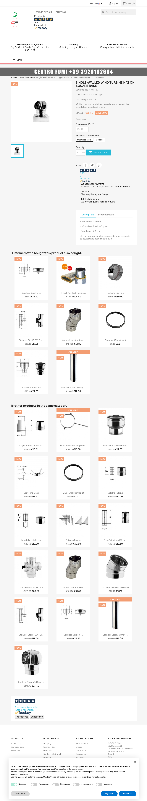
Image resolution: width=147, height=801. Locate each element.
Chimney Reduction (31, 387)
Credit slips (81, 750)
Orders (79, 747)
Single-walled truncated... (31, 445)
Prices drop (16, 743)
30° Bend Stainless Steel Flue (115, 587)
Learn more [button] (20, 793)
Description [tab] (88, 214)
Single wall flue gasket (115, 340)
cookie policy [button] (77, 769)
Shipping (61, 12)
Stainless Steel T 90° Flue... (31, 340)
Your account (84, 738)
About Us (47, 750)
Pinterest (99, 165)
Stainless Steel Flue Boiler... (115, 445)
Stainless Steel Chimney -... (73, 387)
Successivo (37, 716)
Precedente (22, 716)
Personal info (82, 743)
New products (17, 747)
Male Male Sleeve (115, 493)
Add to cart (99, 152)
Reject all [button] (109, 793)
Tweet (92, 165)
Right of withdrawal (52, 754)
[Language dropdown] (96, 3)
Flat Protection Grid (115, 293)
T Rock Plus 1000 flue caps (73, 293)
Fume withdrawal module (115, 540)
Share (85, 165)
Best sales (15, 750)
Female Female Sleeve (31, 540)
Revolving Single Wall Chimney (31, 682)
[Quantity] (79, 152)
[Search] (118, 12)
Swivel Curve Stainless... (73, 340)
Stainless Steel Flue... (31, 293)
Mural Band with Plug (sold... (73, 445)
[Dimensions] (82, 129)
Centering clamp (31, 493)
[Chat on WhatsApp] (15, 14)
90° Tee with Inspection (31, 587)
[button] (135, 762)
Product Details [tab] (106, 214)
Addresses (81, 754)
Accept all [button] (127, 793)
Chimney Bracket (73, 540)
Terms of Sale (44, 12)
